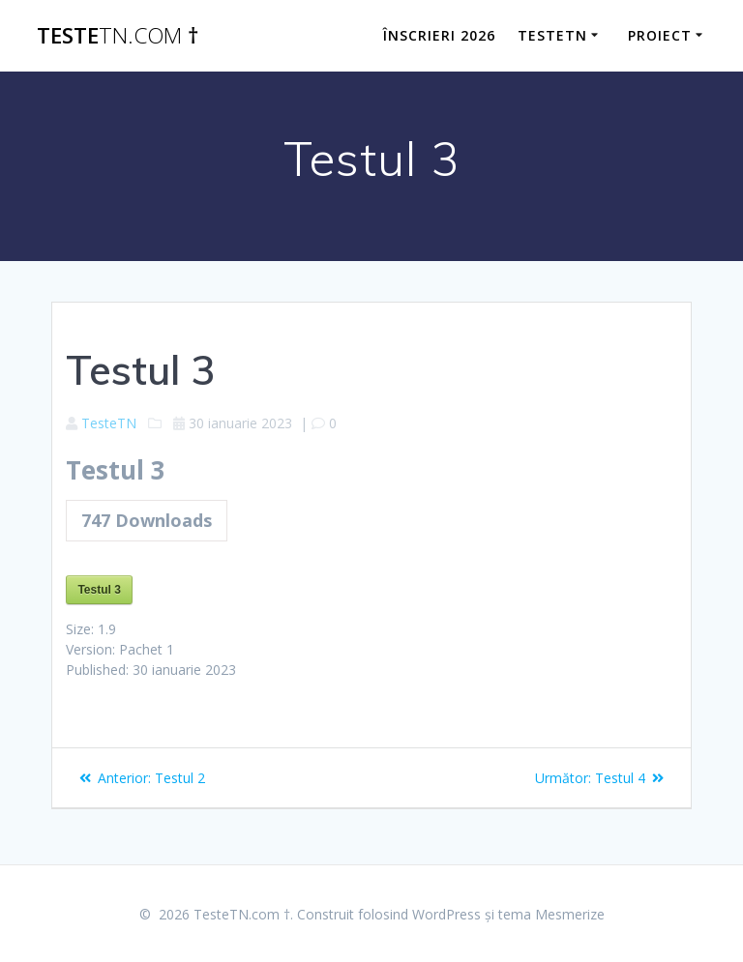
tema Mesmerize (551, 914)
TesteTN (108, 423)
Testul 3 (98, 590)
